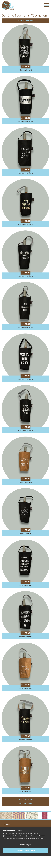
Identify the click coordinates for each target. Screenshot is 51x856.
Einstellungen (25, 845)
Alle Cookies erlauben (25, 851)
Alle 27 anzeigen (25, 799)
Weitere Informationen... (37, 838)
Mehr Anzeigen (25, 803)
